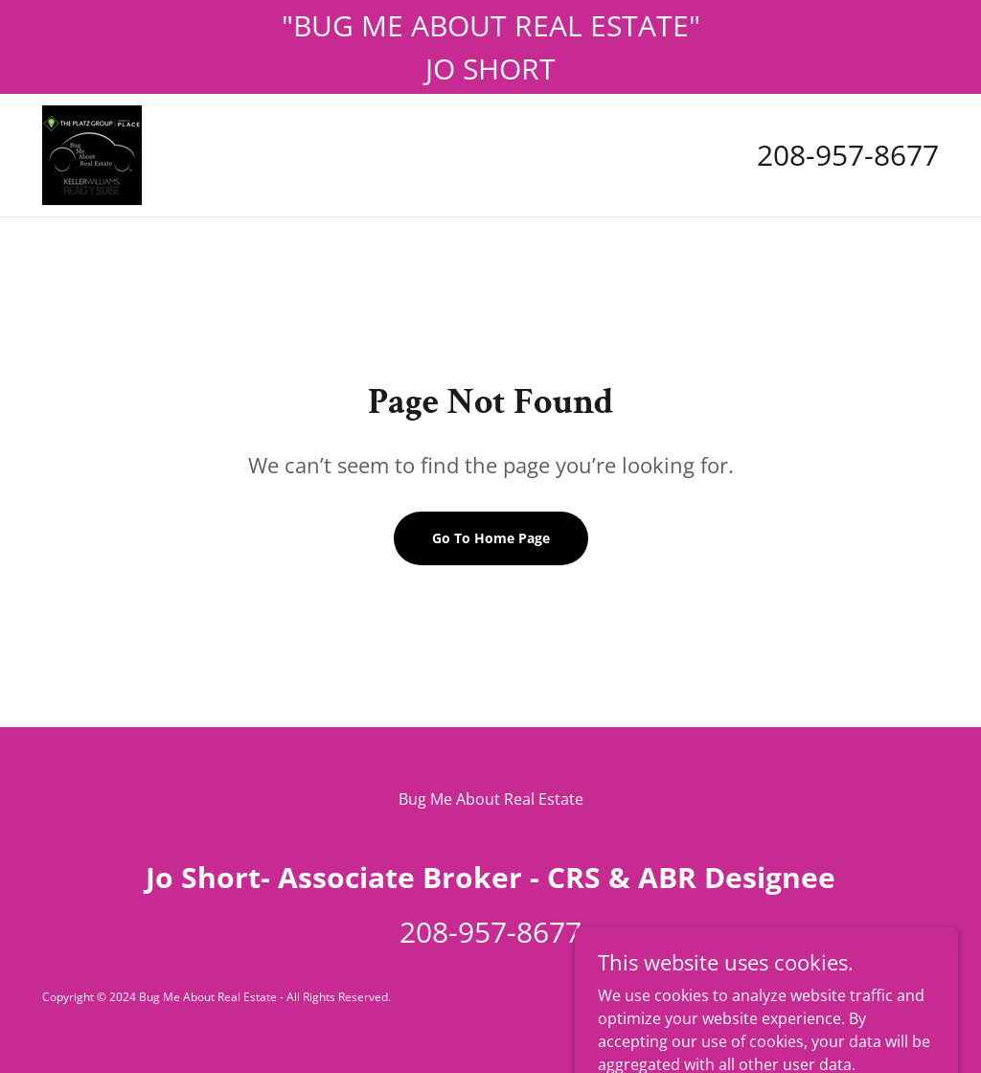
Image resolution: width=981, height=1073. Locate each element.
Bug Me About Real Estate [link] (491, 799)
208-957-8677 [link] (848, 154)
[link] (92, 153)
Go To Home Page (491, 538)
